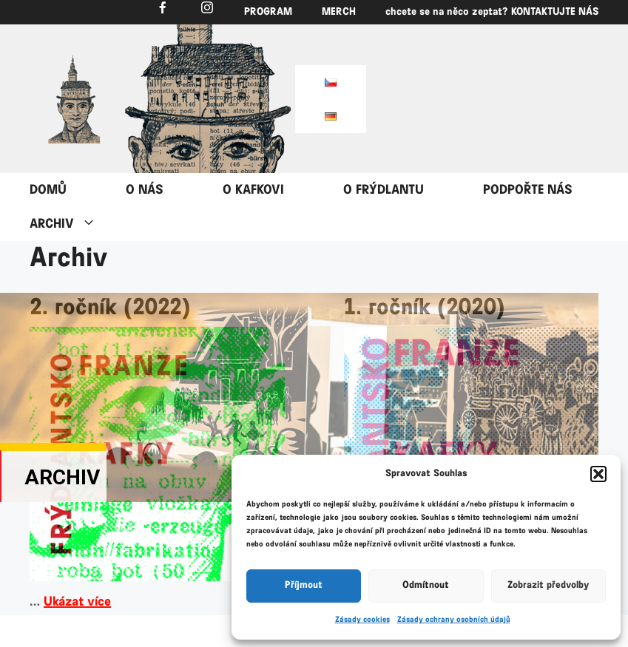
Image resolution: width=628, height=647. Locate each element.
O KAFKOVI (253, 190)
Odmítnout (425, 585)
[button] (598, 474)
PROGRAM (268, 12)
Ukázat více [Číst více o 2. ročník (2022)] (77, 602)
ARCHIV (78, 224)
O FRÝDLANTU (383, 190)
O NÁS (144, 190)
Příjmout (304, 585)
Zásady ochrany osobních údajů (453, 620)
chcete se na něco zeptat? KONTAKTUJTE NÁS (491, 12)
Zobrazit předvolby (548, 585)
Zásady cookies (362, 620)
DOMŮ (48, 190)
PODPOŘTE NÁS (528, 190)
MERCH (339, 12)
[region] (74, 99)
